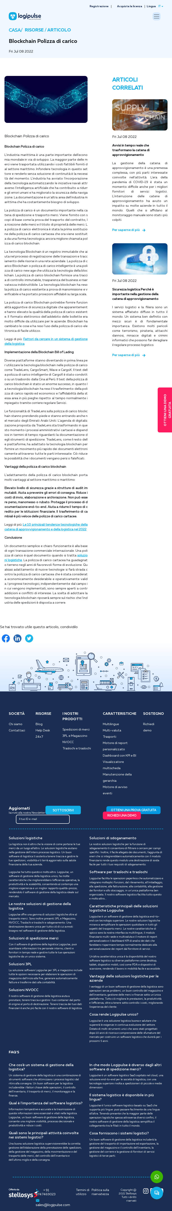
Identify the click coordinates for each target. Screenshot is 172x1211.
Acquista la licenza (129, 6)
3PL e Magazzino (74, 735)
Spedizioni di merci (76, 729)
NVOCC (68, 742)
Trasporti (109, 736)
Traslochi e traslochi (76, 748)
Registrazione (99, 6)
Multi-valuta (112, 730)
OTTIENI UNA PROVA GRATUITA (133, 810)
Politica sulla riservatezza (100, 1192)
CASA (15, 30)
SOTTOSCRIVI (63, 810)
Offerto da (14, 1190)
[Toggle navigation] (156, 16)
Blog (39, 724)
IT (159, 6)
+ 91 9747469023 (46, 1192)
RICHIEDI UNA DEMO (121, 815)
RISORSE (35, 30)
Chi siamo (15, 724)
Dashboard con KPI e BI (119, 755)
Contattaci (17, 730)
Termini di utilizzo (82, 1192)
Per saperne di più (129, 230)
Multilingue (111, 724)
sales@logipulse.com (53, 1202)
